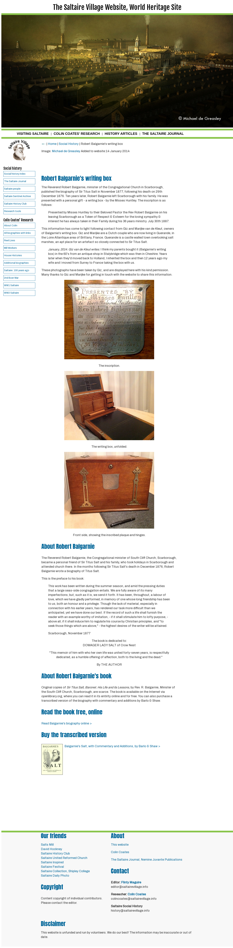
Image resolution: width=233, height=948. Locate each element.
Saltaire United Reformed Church (64, 858)
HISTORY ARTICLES (121, 134)
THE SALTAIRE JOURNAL (163, 134)
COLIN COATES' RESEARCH (77, 134)
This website (120, 844)
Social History (69, 144)
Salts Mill (47, 844)
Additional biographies (16, 263)
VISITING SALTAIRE (33, 134)
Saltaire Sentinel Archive (17, 196)
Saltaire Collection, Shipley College (65, 871)
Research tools (12, 211)
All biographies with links (17, 233)
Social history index (14, 174)
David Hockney (51, 849)
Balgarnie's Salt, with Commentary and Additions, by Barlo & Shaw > (112, 746)
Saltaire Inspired (52, 862)
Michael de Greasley (66, 151)
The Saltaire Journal (15, 181)
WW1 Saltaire (11, 285)
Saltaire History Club (15, 203)
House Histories (13, 255)
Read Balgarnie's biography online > (66, 723)
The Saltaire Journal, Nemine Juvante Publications (146, 859)
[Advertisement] (109, 164)
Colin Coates (120, 852)
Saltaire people (12, 189)
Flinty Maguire (131, 882)
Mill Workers (10, 248)
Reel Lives (9, 240)
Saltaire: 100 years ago (16, 270)
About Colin (10, 225)
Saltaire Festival (52, 866)
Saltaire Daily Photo (55, 875)
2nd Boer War (11, 278)
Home (52, 144)
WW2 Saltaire (11, 293)
